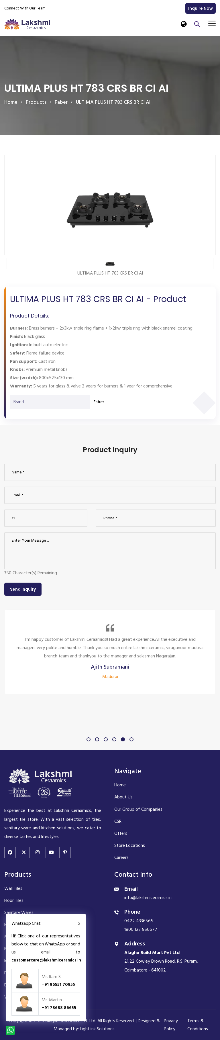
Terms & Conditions (197, 1024)
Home (10, 102)
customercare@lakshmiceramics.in (46, 960)
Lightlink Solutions (97, 1029)
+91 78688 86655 (59, 1007)
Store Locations (129, 845)
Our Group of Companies (138, 809)
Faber (98, 402)
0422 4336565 (138, 921)
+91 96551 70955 (58, 984)
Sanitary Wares (19, 912)
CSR (117, 821)
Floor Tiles (13, 900)
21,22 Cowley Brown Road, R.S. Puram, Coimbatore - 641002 (161, 961)
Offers (120, 833)
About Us (123, 797)
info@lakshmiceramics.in (148, 897)
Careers (121, 857)
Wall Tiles (13, 888)
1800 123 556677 (140, 929)
